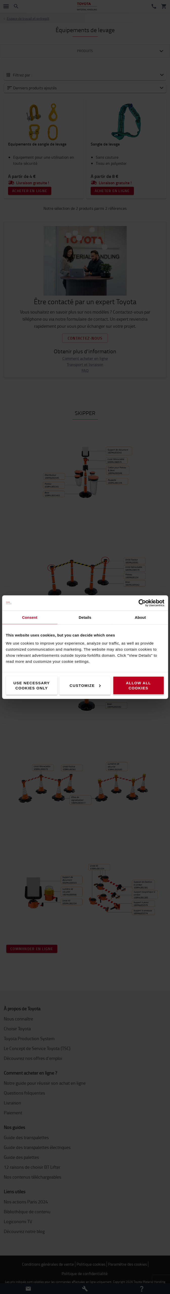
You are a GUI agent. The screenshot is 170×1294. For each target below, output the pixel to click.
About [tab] (140, 617)
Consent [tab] (29, 617)
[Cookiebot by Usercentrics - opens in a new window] (142, 603)
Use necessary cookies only (31, 685)
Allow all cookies (138, 685)
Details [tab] (85, 617)
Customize (85, 685)
